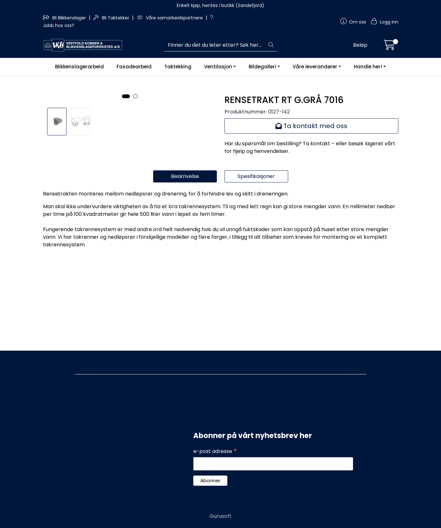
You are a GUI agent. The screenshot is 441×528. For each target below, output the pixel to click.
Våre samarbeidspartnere (170, 18)
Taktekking (177, 66)
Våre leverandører (315, 66)
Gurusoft (220, 516)
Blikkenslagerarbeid (79, 66)
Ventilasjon (218, 66)
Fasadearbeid (134, 66)
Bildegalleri (262, 66)
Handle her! (368, 66)
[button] (126, 196)
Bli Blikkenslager (65, 18)
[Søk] (214, 45)
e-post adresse (215, 451)
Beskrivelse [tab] (185, 258)
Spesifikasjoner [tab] (256, 258)
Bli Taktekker (112, 18)
